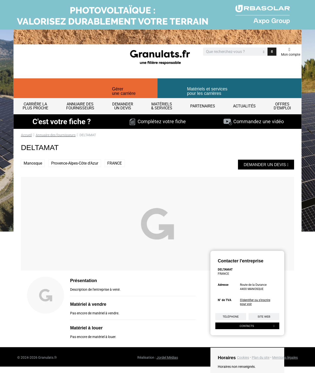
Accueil (26, 135)
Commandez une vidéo (253, 121)
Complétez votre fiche (157, 121)
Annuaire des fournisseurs (56, 135)
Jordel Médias (167, 357)
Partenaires (202, 106)
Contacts (257, 325)
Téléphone (231, 316)
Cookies (243, 357)
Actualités (244, 106)
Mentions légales (285, 357)
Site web (264, 316)
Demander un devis (266, 165)
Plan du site (260, 357)
